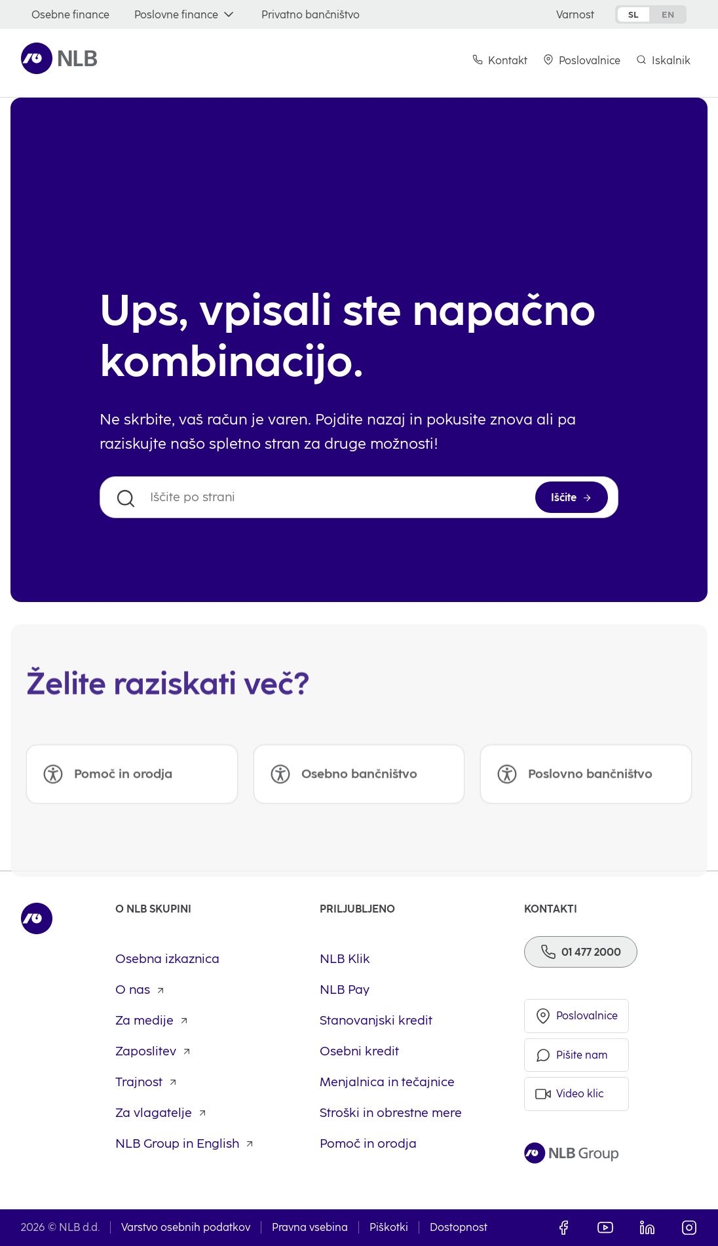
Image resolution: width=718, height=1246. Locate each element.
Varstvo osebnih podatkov (185, 1227)
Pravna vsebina (310, 1227)
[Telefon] (580, 952)
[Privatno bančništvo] (310, 15)
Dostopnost (458, 1227)
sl (633, 14)
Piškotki (388, 1227)
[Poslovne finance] (185, 15)
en (668, 14)
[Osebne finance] (70, 15)
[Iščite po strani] (359, 497)
